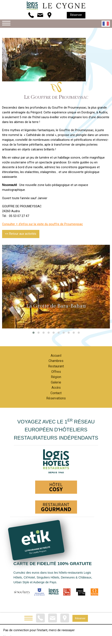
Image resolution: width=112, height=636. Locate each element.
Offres (56, 372)
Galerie (56, 382)
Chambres (56, 361)
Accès (56, 388)
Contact (56, 393)
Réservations (56, 398)
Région (56, 377)
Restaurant (56, 366)
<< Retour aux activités (20, 234)
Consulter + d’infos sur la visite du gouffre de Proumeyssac (42, 224)
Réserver (76, 15)
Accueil (56, 356)
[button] (33, 333)
